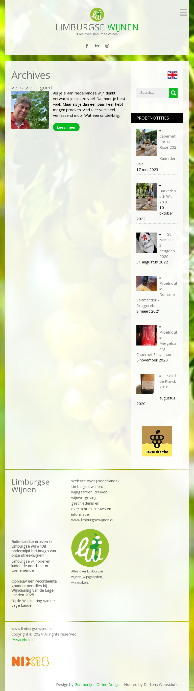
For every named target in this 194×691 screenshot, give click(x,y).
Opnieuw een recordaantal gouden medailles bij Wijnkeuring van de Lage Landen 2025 (34, 588)
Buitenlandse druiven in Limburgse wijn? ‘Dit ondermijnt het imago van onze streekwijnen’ (33, 548)
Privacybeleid (23, 639)
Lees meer (66, 127)
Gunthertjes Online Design (97, 684)
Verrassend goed (31, 87)
